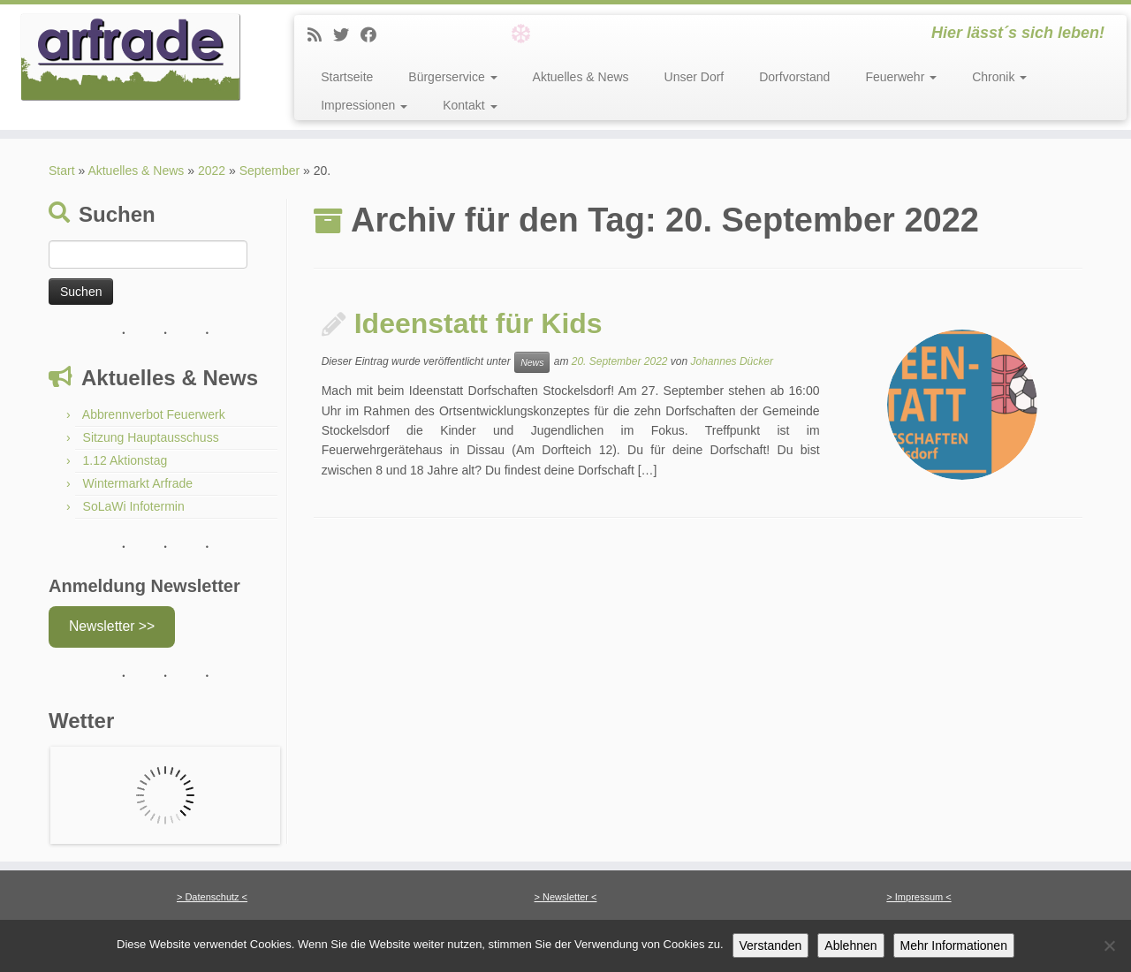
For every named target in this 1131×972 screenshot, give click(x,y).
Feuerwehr (901, 77)
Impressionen (364, 105)
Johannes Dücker (732, 361)
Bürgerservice (452, 77)
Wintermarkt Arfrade (138, 483)
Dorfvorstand (794, 77)
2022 (211, 170)
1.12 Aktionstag (125, 460)
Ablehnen (850, 945)
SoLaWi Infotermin (134, 506)
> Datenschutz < (212, 897)
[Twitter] (347, 35)
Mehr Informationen (953, 945)
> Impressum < (918, 897)
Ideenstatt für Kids (478, 323)
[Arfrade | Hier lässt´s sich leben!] (130, 57)
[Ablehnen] (1109, 945)
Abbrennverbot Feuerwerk (153, 414)
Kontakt (470, 105)
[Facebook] (374, 35)
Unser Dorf (694, 77)
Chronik (999, 77)
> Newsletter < (566, 897)
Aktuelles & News (581, 77)
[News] (320, 35)
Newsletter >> (112, 626)
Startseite (347, 77)
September (269, 170)
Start (62, 170)
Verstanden (771, 945)
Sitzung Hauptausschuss (151, 437)
